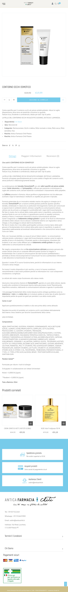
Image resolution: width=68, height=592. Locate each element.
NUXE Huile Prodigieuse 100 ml (50, 428)
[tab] (12, 156)
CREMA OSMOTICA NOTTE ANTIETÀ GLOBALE (17, 428)
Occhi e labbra (29, 128)
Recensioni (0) (53, 156)
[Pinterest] (16, 146)
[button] (31, 423)
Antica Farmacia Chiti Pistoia (21, 133)
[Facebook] (9, 146)
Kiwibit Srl (56, 590)
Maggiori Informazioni (31, 156)
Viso (24, 83)
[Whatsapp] (19, 146)
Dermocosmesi (14, 83)
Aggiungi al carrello (38, 100)
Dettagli (12, 156)
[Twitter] (13, 146)
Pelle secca (56, 128)
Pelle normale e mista (36, 83)
